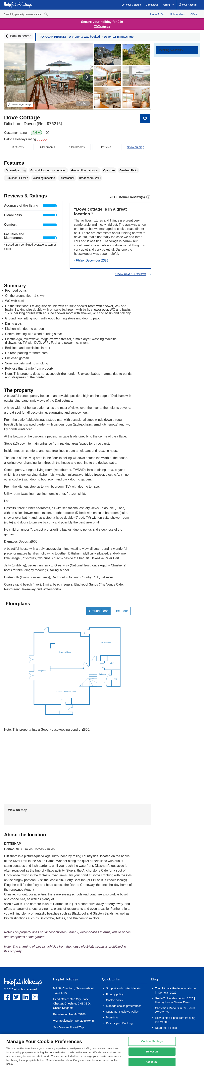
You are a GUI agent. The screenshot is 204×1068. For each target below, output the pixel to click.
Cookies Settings (152, 1041)
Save (145, 118)
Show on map (135, 147)
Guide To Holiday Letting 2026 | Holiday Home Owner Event (175, 1000)
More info (112, 1017)
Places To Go (157, 14)
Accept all (152, 1061)
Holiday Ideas (177, 14)
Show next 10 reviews (130, 274)
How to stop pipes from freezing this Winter (175, 1019)
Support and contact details (123, 988)
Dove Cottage (22, 117)
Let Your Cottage (131, 4)
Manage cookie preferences (123, 1005)
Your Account (188, 4)
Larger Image (19, 104)
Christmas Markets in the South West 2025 (175, 1010)
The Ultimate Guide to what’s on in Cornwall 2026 (175, 990)
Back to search (20, 36)
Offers (193, 14)
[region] (102, 1051)
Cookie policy (114, 1000)
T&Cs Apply (102, 26)
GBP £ (168, 4)
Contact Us (152, 4)
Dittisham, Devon (33, 123)
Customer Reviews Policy (122, 1011)
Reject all (152, 1051)
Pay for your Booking (119, 1023)
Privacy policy (115, 994)
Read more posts (166, 1027)
